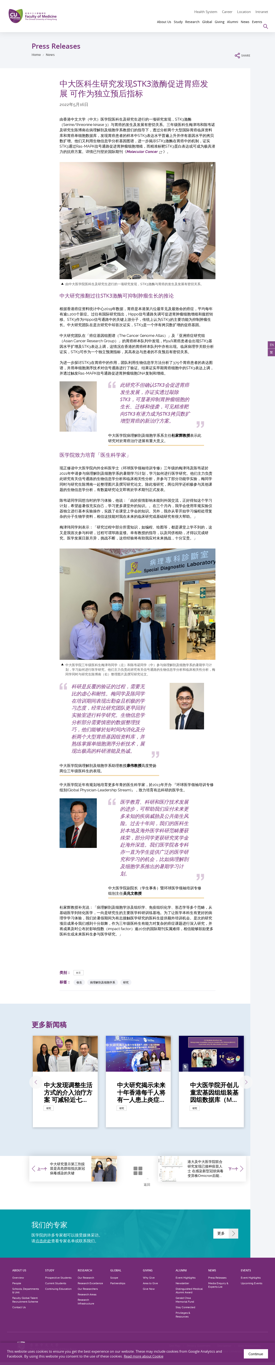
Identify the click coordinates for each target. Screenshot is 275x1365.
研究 (126, 982)
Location (244, 11)
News (50, 55)
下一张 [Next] (242, 1082)
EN (270, 347)
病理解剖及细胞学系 (102, 982)
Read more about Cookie (143, 1356)
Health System (205, 11)
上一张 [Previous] (31, 1082)
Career (227, 11)
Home (36, 55)
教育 (79, 972)
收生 (79, 982)
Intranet (261, 11)
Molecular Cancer (142, 151)
